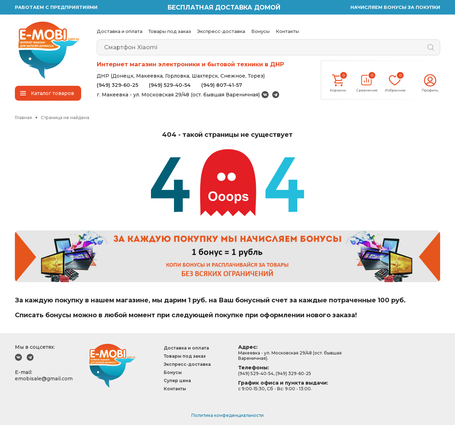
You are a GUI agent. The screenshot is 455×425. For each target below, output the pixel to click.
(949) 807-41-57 (221, 85)
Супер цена (177, 380)
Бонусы (260, 31)
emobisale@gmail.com (44, 378)
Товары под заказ (169, 31)
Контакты (287, 31)
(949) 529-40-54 (170, 85)
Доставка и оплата (119, 31)
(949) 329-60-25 (117, 85)
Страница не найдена (65, 117)
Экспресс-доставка (221, 31)
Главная (23, 117)
